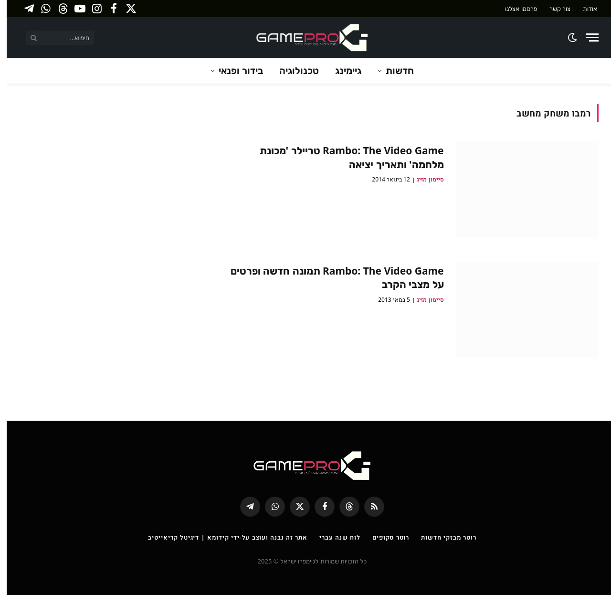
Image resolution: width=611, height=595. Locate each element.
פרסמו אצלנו (514, 8)
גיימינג (341, 70)
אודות (583, 8)
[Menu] (585, 37)
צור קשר (553, 8)
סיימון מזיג (423, 179)
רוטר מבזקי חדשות (441, 537)
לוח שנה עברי (333, 537)
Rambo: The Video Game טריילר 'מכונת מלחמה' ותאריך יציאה (345, 157)
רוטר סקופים (384, 537)
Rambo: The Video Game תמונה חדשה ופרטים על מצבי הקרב (330, 277)
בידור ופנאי (234, 70)
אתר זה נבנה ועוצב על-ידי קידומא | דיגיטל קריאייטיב (221, 537)
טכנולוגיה (292, 70)
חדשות (393, 70)
